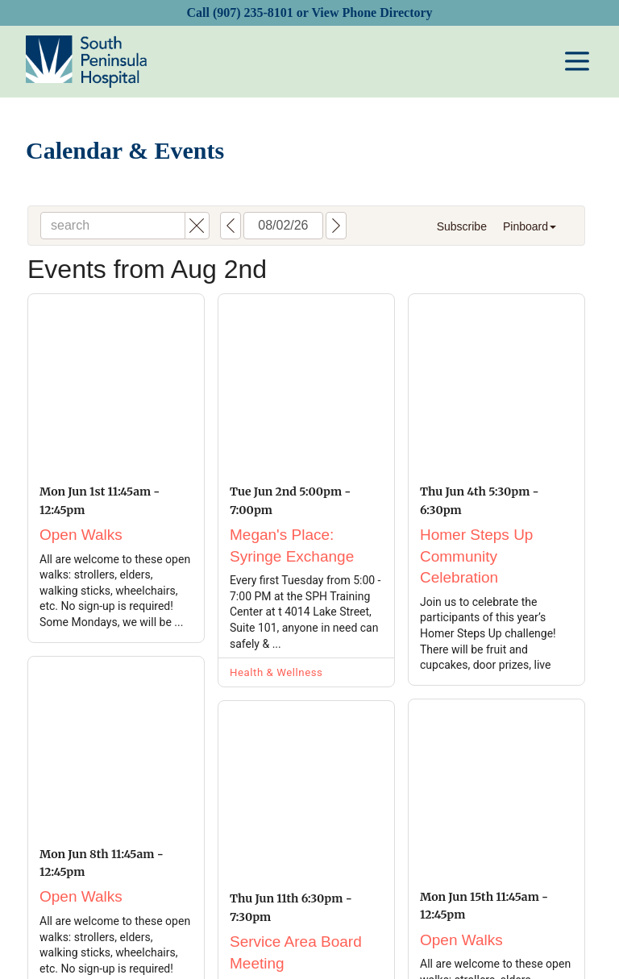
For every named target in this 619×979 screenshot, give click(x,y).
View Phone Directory (371, 12)
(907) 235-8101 (253, 12)
